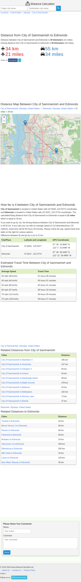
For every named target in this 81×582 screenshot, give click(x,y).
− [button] (4, 121)
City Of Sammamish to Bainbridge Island (20, 378)
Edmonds (47, 108)
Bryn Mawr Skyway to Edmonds (16, 462)
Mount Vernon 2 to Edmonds (14, 426)
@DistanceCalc (19, 577)
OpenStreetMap (75, 163)
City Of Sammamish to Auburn (15, 373)
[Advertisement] (40, 23)
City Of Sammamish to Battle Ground (18, 383)
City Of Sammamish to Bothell (15, 401)
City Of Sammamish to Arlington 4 (17, 369)
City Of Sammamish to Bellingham (17, 392)
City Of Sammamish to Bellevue (16, 387)
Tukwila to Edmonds (10, 421)
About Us (6, 570)
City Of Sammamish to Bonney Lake (18, 396)
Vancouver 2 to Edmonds (13, 444)
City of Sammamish (9, 108)
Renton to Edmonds (10, 430)
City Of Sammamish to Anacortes (16, 364)
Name (6, 527)
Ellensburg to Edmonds (12, 449)
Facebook (13, 60)
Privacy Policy (29, 570)
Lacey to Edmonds (10, 458)
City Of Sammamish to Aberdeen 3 (17, 360)
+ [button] (4, 117)
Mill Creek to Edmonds (12, 453)
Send (6, 552)
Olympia (23, 108)
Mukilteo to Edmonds (11, 439)
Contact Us (16, 570)
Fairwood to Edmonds (11, 435)
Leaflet (65, 163)
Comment (7, 536)
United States (34, 108)
